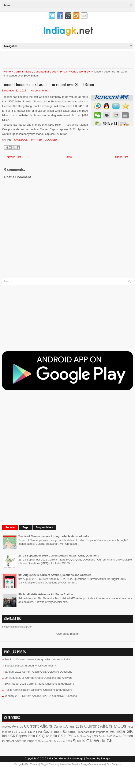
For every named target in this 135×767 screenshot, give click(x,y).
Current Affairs (22, 71)
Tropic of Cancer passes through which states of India (53, 536)
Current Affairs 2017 (46, 71)
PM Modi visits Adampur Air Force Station (45, 594)
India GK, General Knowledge (65, 758)
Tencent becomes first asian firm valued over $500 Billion (48, 84)
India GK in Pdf (61, 736)
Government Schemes (59, 731)
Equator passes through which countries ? (30, 665)
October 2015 (105, 736)
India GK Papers (14, 736)
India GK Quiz (38, 736)
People (117, 736)
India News (80, 736)
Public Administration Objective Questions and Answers (38, 689)
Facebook (20, 139)
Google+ (50, 139)
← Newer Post (12, 156)
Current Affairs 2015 (68, 726)
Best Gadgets (113, 764)
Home (7, 71)
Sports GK (82, 740)
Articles (6, 726)
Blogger (74, 633)
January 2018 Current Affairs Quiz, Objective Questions (38, 671)
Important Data (105, 731)
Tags (25, 527)
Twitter (36, 139)
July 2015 (92, 736)
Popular (10, 527)
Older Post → (123, 156)
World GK (84, 71)
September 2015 (62, 741)
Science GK (45, 741)
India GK (124, 731)
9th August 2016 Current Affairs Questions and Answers (54, 575)
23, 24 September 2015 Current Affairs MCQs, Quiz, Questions (58, 555)
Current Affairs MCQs (105, 726)
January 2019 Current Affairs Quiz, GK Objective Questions (41, 695)
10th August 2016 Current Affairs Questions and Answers (39, 683)
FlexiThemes (32, 764)
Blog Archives (44, 527)
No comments (38, 90)
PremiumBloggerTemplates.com (88, 764)
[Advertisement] (51, 59)
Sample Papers (26, 741)
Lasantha (65, 764)
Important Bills (86, 731)
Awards (17, 726)
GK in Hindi (35, 731)
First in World (68, 71)
